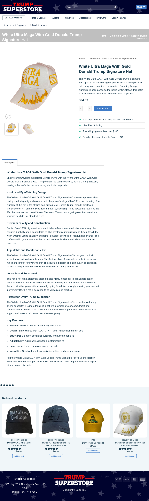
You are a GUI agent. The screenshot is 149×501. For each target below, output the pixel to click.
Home (103, 36)
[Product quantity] (85, 108)
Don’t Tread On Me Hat (93, 443)
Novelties (70, 18)
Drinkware (102, 18)
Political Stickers (38, 25)
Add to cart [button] (19, 456)
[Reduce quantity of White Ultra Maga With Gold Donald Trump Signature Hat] (80, 108)
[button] (141, 7)
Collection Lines (120, 18)
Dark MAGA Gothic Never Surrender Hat (19, 444)
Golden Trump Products (123, 58)
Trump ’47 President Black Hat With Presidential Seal (56, 444)
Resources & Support (15, 25)
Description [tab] (10, 162)
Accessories (86, 18)
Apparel (56, 18)
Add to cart (103, 108)
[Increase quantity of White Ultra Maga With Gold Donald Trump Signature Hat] (90, 108)
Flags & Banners (39, 18)
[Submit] (114, 7)
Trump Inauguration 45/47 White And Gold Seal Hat (130, 444)
